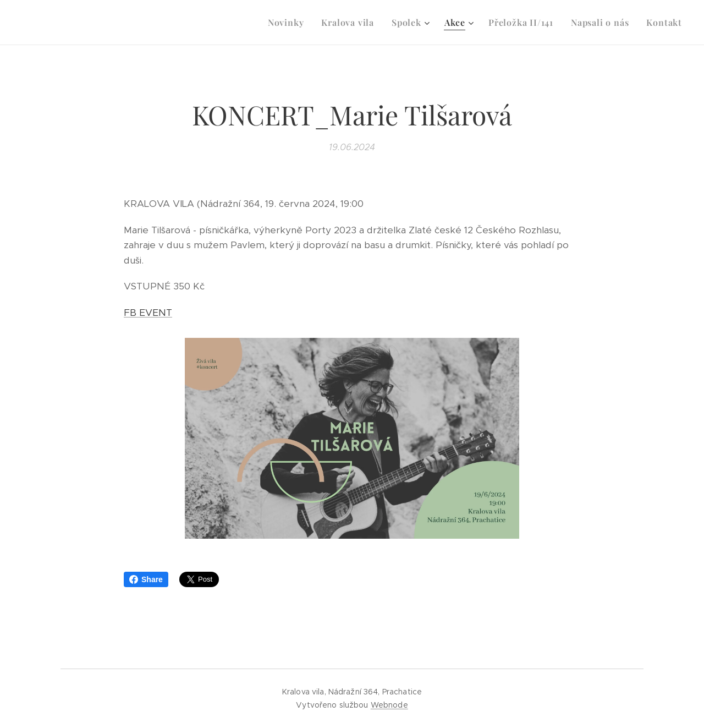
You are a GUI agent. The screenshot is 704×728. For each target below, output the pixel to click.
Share (146, 579)
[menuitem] (289, 22)
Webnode (389, 705)
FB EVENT (148, 312)
